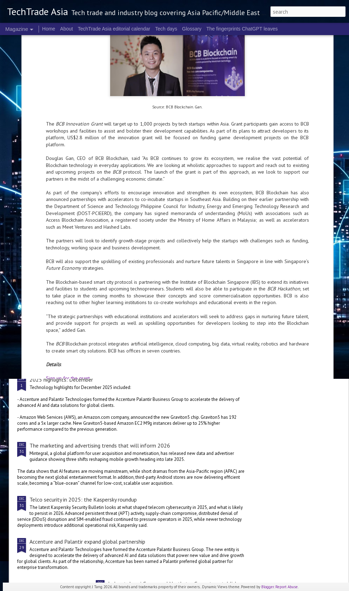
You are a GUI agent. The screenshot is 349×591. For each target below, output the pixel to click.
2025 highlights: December (61, 379)
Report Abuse (286, 586)
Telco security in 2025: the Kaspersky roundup (83, 499)
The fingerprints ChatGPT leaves (242, 29)
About (66, 29)
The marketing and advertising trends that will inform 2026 (99, 445)
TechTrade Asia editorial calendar (114, 29)
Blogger (267, 586)
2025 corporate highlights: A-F (144, 299)
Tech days (166, 29)
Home (48, 29)
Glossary (191, 29)
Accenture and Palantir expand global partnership (87, 541)
